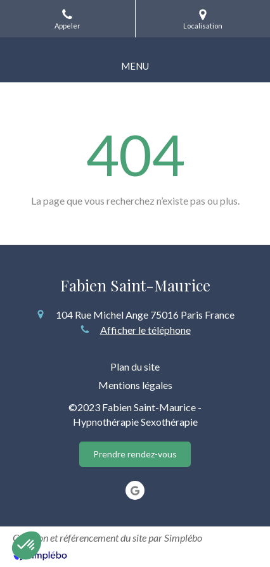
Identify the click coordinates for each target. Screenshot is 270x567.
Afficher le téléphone (145, 330)
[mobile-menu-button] (135, 66)
